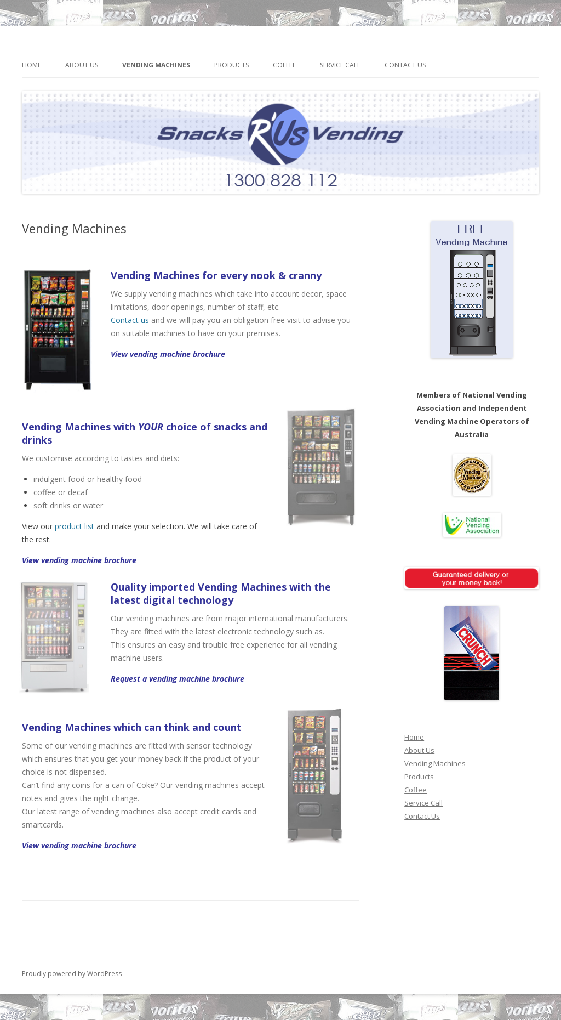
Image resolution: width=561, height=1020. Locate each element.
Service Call (340, 65)
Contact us (130, 320)
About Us (81, 65)
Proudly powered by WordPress (72, 973)
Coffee (284, 65)
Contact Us (405, 65)
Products (231, 65)
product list (74, 526)
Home (31, 65)
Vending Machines (156, 65)
